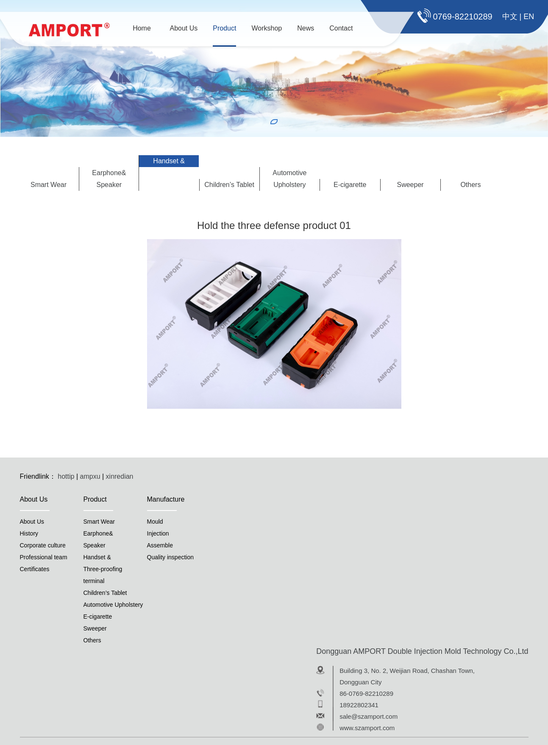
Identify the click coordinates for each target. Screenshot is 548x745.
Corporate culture (43, 545)
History (29, 533)
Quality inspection (170, 557)
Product (224, 28)
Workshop (266, 28)
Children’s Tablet (229, 184)
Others (470, 184)
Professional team (43, 557)
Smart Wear (49, 184)
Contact (341, 28)
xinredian (120, 476)
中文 (509, 16)
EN (528, 16)
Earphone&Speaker (109, 178)
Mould (155, 521)
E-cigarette (350, 184)
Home (142, 28)
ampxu (90, 476)
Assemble (160, 545)
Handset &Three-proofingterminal (169, 172)
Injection (158, 533)
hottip (66, 476)
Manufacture (166, 499)
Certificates (35, 569)
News (305, 28)
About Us (184, 28)
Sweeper (410, 184)
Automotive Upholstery (289, 178)
